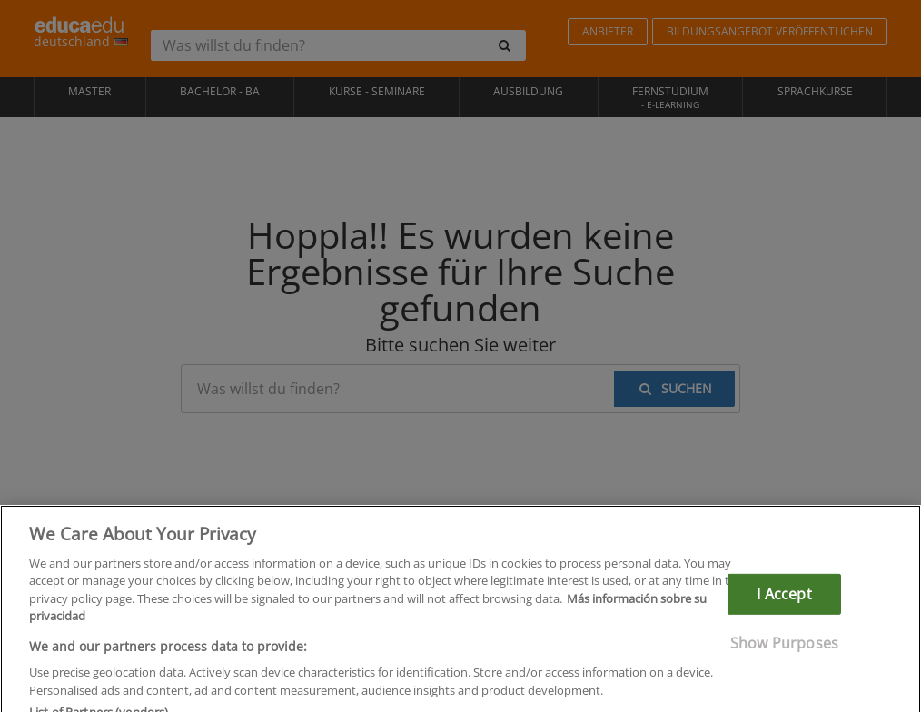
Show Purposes (784, 653)
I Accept (784, 604)
